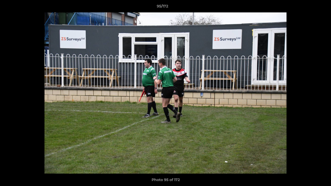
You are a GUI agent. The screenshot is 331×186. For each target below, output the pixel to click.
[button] (309, 7)
